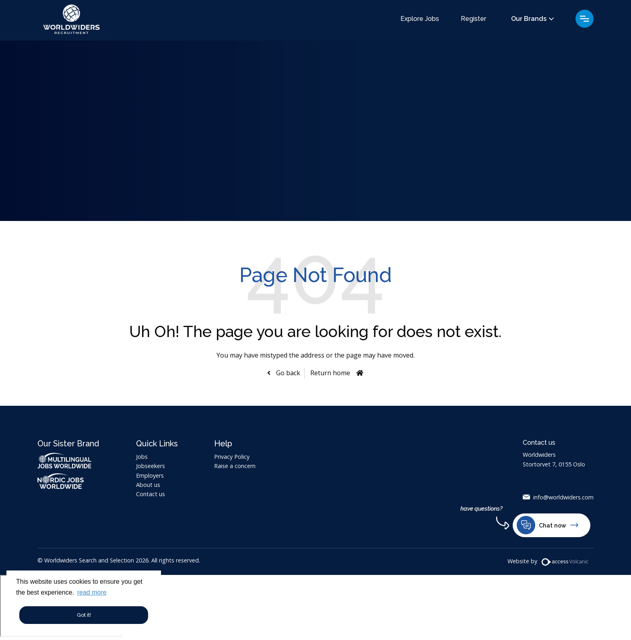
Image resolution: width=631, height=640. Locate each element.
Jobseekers (150, 466)
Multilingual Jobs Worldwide (64, 460)
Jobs (142, 456)
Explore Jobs (419, 19)
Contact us (150, 494)
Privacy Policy (232, 456)
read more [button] (92, 592)
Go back (287, 372)
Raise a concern (235, 466)
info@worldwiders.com (563, 497)
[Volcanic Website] (565, 562)
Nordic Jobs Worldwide (68, 481)
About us (148, 485)
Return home (330, 372)
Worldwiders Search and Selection (71, 20)
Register (473, 19)
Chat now (547, 525)
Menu (584, 19)
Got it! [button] (84, 615)
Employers (150, 475)
